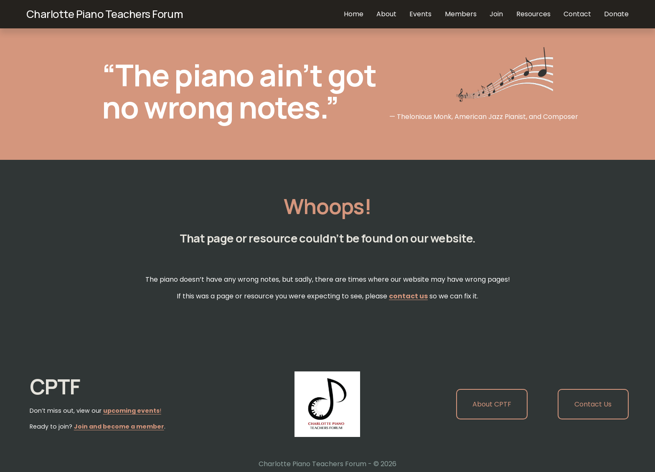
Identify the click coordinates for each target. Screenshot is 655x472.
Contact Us (593, 404)
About (386, 14)
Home (353, 14)
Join (496, 14)
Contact (577, 14)
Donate (616, 14)
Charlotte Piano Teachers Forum (104, 14)
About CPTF (491, 404)
